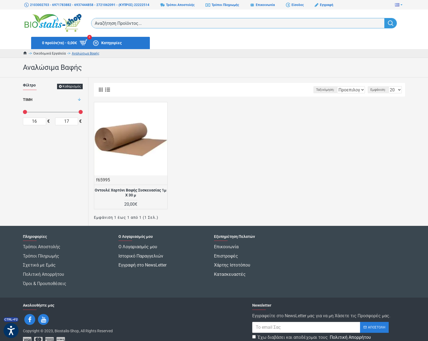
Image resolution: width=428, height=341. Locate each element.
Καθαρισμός (72, 86)
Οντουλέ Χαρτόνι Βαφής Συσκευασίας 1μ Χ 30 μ (131, 192)
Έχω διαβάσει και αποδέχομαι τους (312, 324)
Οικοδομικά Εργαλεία (49, 53)
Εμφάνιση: (379, 90)
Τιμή (27, 99)
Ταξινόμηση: (308, 90)
